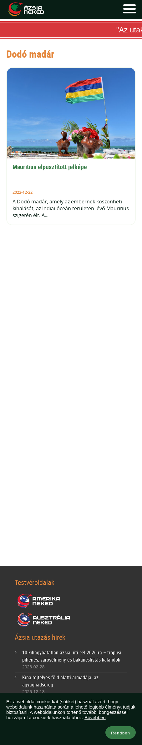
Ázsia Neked (26, 9)
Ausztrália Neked (44, 620)
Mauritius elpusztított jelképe (50, 167)
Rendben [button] (120, 733)
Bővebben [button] (95, 717)
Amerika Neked (41, 601)
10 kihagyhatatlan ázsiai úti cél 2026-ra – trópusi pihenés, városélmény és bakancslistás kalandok (71, 656)
